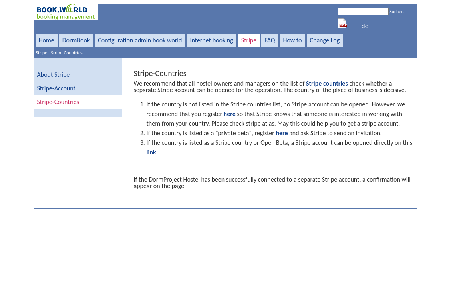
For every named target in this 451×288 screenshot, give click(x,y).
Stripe (248, 40)
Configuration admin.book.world (140, 40)
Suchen (396, 11)
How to (292, 40)
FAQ (269, 40)
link (151, 152)
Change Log (325, 40)
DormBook (76, 40)
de (365, 26)
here (230, 114)
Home (46, 40)
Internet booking (211, 40)
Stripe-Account (56, 88)
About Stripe (53, 74)
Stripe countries (327, 83)
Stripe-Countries (66, 53)
